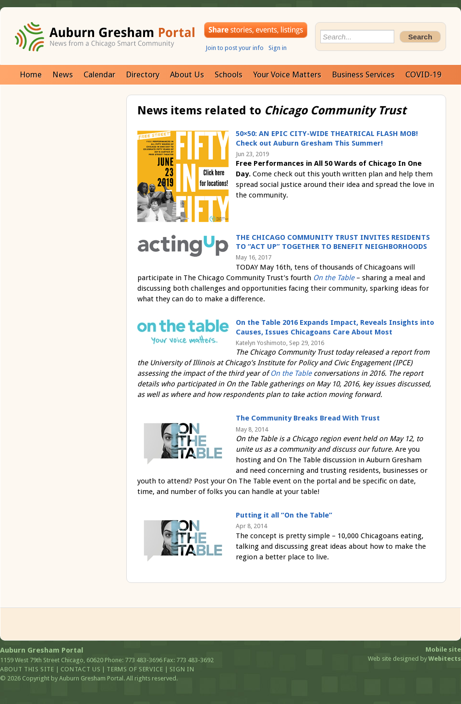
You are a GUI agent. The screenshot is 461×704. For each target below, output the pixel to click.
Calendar (99, 74)
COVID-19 (423, 74)
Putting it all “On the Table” (284, 515)
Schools (229, 74)
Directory (142, 74)
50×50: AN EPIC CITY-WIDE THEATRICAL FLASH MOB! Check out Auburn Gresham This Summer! (327, 138)
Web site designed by (414, 658)
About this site (27, 669)
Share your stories (255, 30)
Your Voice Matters (287, 74)
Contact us (81, 669)
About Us (187, 74)
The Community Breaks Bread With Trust (308, 418)
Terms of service (135, 669)
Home (31, 74)
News (62, 74)
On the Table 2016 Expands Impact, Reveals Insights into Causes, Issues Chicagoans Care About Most (335, 327)
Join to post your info (235, 47)
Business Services (363, 74)
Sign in (277, 47)
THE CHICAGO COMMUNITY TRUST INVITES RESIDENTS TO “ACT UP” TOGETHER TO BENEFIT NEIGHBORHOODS (333, 242)
